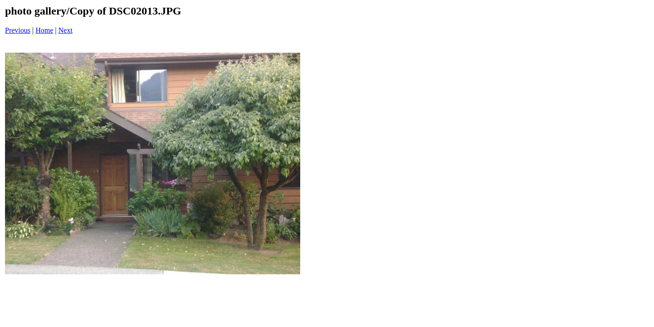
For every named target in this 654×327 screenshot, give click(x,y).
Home (44, 30)
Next (66, 30)
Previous (17, 30)
